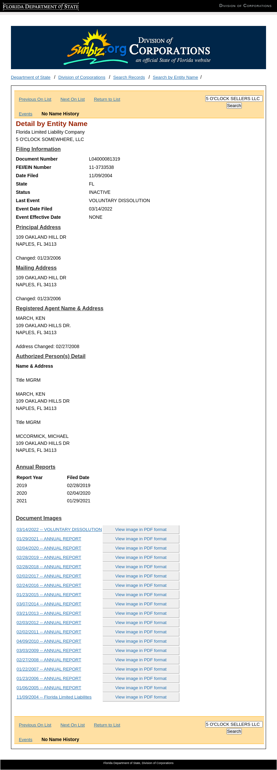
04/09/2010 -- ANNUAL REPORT (49, 641)
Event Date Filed (34, 208)
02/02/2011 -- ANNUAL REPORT (49, 631)
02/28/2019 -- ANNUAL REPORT (49, 557)
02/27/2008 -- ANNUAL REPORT (49, 659)
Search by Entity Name (175, 77)
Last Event (28, 200)
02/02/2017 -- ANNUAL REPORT (49, 576)
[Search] (234, 98)
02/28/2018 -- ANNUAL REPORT (49, 566)
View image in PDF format (141, 529)
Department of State (30, 77)
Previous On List (35, 99)
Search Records (129, 77)
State (21, 184)
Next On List (72, 99)
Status (23, 192)
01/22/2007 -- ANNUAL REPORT (49, 669)
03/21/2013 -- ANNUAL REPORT (49, 613)
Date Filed (27, 175)
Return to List (107, 99)
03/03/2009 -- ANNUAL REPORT (49, 650)
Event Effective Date (38, 217)
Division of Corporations (82, 77)
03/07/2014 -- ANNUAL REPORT (49, 603)
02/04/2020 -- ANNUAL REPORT (49, 548)
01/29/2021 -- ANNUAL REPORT (49, 538)
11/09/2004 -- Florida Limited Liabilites (54, 697)
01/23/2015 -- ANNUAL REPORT (49, 594)
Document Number (37, 159)
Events (26, 113)
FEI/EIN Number (33, 167)
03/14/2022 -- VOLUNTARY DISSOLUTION (59, 529)
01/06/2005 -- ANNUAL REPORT (49, 687)
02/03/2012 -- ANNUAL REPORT (49, 622)
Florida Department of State (30, 5)
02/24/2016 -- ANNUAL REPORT (49, 585)
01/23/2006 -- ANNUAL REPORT (49, 678)
